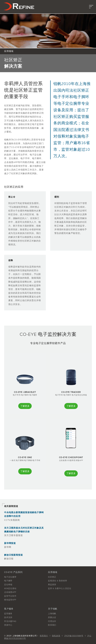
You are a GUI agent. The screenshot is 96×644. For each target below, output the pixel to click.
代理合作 (52, 621)
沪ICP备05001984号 (73, 636)
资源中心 (8, 625)
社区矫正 (52, 577)
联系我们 (52, 625)
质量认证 (52, 617)
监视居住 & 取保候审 (57, 581)
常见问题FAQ (10, 621)
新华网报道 (10, 543)
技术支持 (8, 617)
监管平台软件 (10, 596)
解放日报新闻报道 (13, 555)
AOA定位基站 (10, 588)
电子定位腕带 (10, 577)
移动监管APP (10, 600)
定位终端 (8, 584)
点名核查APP (10, 592)
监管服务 (8, 613)
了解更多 (25, 406)
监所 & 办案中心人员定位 (59, 588)
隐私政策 (56, 636)
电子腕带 (8, 581)
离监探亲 (52, 584)
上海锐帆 (52, 613)
